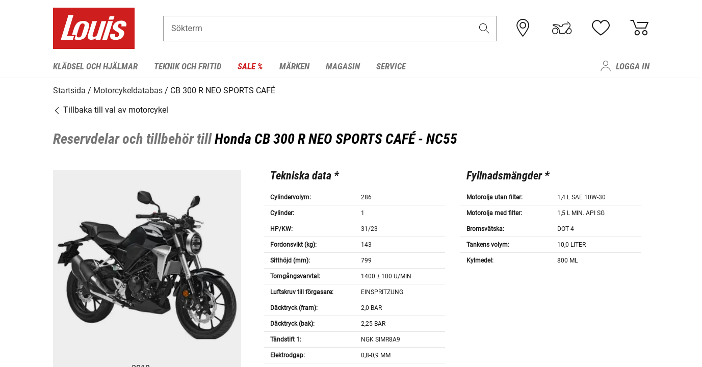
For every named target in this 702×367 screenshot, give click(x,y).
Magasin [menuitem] (343, 66)
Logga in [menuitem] (632, 66)
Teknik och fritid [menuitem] (187, 66)
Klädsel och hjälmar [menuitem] (95, 66)
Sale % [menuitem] (250, 66)
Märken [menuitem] (294, 66)
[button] (484, 29)
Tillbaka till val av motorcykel (110, 109)
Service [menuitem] (391, 66)
